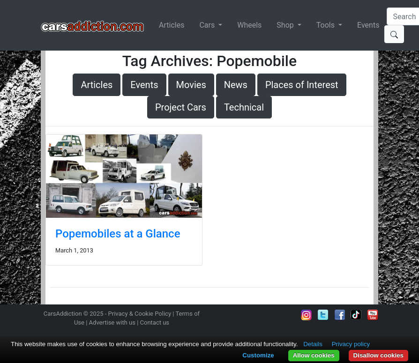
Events (368, 25)
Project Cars (180, 107)
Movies (191, 84)
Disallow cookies (378, 355)
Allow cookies (314, 355)
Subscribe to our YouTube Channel (372, 314)
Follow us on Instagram (306, 314)
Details (312, 344)
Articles (171, 25)
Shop (286, 25)
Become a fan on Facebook (339, 314)
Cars (208, 25)
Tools (326, 25)
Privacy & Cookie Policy (140, 313)
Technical (244, 107)
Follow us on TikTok (356, 314)
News (235, 84)
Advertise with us (112, 322)
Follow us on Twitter (323, 314)
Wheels (249, 25)
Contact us (155, 322)
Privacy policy (351, 344)
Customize (258, 355)
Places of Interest (301, 84)
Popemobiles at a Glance (117, 233)
